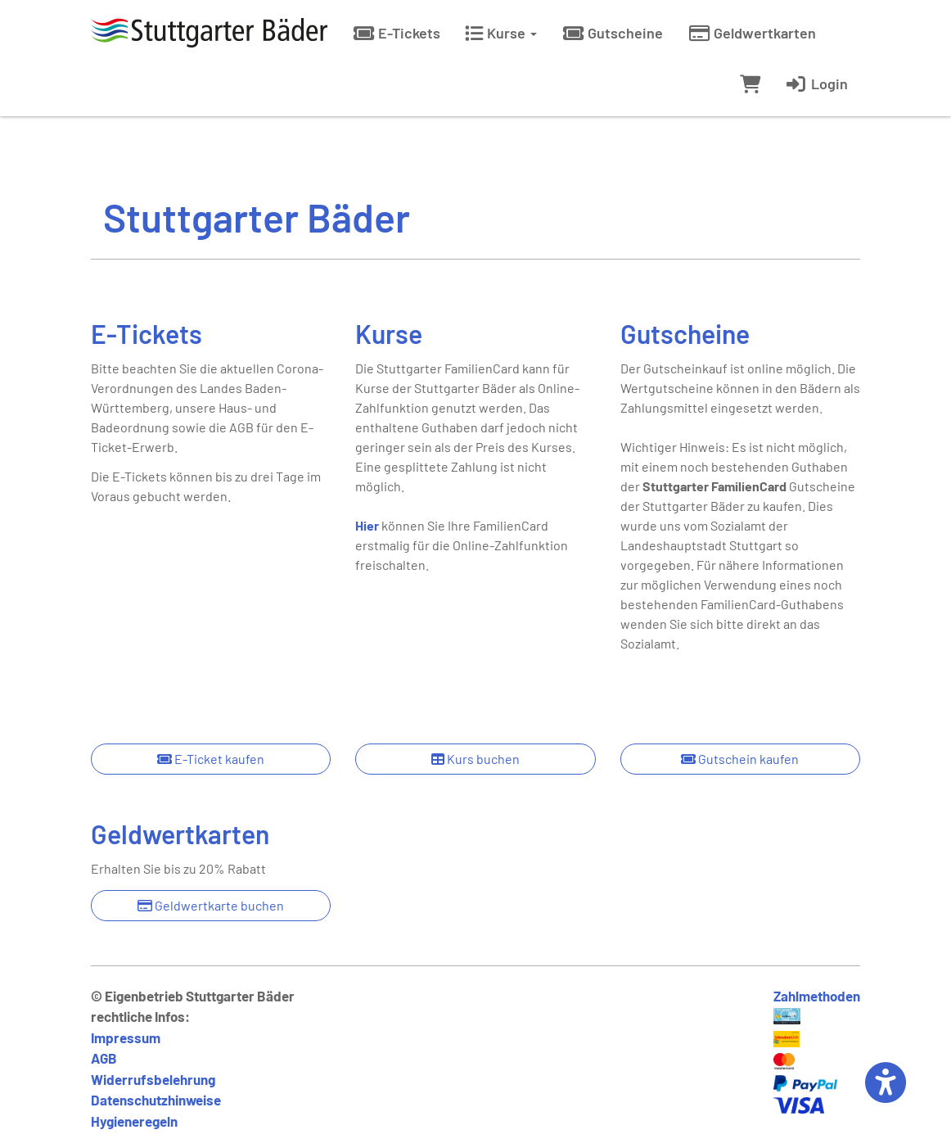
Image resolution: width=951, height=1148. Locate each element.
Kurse (501, 33)
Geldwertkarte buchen (210, 905)
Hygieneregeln (134, 1121)
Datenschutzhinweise (156, 1100)
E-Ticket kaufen (210, 758)
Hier (367, 525)
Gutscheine (612, 33)
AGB (104, 1058)
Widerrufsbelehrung (153, 1079)
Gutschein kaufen (740, 758)
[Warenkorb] (750, 83)
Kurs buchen (475, 758)
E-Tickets (396, 33)
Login (816, 84)
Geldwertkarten (751, 33)
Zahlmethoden (816, 996)
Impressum (125, 1037)
